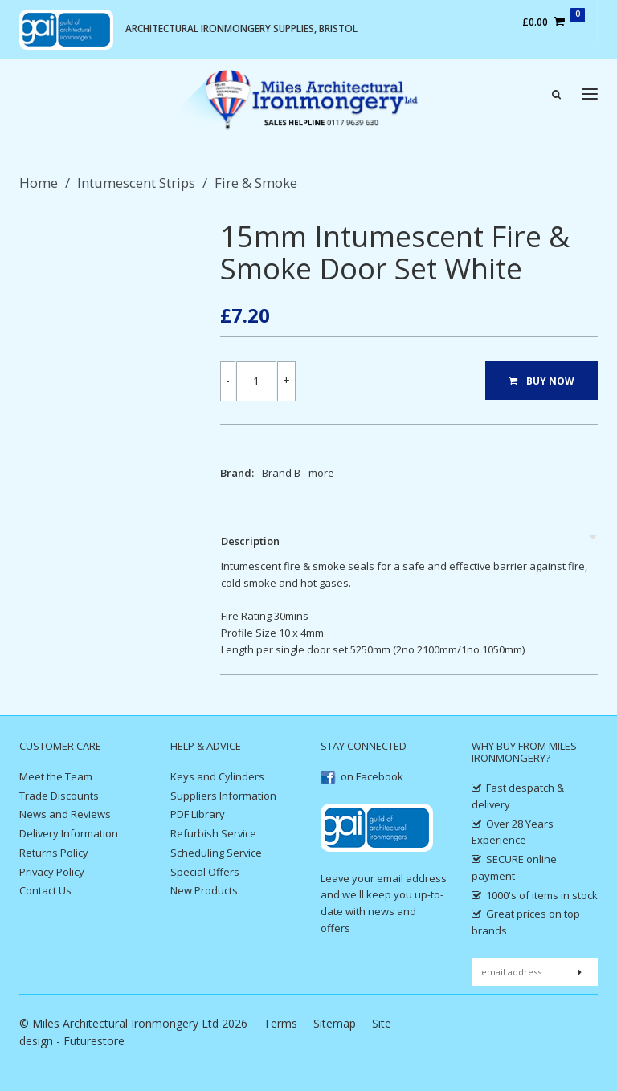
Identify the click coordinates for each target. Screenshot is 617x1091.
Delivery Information (68, 833)
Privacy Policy (51, 872)
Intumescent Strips (136, 182)
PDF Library (197, 814)
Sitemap (334, 1023)
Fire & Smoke (256, 182)
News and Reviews (65, 814)
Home (38, 182)
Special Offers (204, 872)
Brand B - (298, 473)
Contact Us (45, 890)
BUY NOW (541, 381)
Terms (280, 1023)
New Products (204, 890)
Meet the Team (55, 776)
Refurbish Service (213, 833)
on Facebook (362, 776)
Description (250, 541)
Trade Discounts (59, 795)
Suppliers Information (223, 795)
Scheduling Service (216, 852)
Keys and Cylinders (217, 776)
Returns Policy (53, 852)
